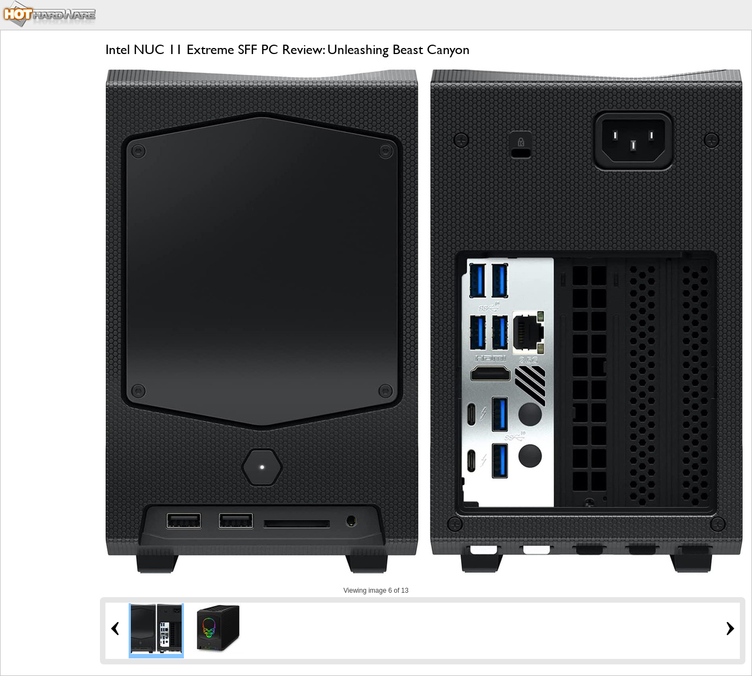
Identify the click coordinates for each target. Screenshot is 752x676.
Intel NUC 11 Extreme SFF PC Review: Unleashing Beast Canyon (287, 49)
